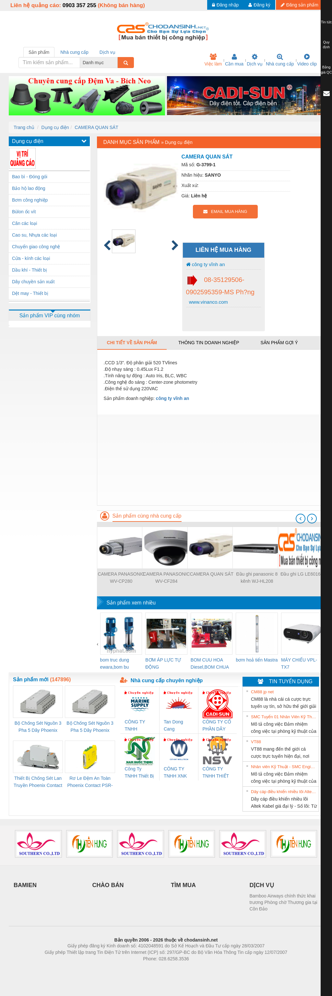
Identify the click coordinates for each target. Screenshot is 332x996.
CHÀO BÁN (108, 885)
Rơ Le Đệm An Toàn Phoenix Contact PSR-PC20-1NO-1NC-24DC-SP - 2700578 (89, 782)
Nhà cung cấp (280, 59)
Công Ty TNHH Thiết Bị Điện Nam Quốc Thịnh (139, 772)
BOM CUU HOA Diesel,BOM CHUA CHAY (210, 664)
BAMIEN (25, 885)
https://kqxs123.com (197, 968)
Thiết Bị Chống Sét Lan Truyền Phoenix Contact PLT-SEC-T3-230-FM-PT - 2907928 (38, 782)
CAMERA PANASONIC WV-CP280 (121, 577)
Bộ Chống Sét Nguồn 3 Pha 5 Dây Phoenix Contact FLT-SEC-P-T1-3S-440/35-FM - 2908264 (90, 727)
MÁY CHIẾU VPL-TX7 (299, 663)
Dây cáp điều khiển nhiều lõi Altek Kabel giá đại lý (284, 791)
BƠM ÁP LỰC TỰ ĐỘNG (163, 663)
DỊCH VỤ (262, 885)
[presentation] (300, 518)
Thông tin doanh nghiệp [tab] (208, 342)
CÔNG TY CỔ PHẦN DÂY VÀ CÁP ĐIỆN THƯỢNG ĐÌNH (217, 725)
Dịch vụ (255, 59)
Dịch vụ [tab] (107, 52)
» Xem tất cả (302, 691)
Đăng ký (259, 4)
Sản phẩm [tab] (39, 52)
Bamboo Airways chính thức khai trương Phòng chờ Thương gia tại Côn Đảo (283, 902)
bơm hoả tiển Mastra (257, 659)
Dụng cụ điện (55, 127)
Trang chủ (24, 127)
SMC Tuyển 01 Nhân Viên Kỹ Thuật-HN (284, 716)
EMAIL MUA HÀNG (225, 211)
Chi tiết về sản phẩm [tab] (132, 342)
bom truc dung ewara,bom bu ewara (114, 664)
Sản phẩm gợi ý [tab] (279, 342)
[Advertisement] (210, 460)
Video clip (307, 59)
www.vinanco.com (208, 302)
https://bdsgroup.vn (157, 968)
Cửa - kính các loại (31, 258)
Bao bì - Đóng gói (29, 176)
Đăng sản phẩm (299, 4)
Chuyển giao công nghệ (36, 246)
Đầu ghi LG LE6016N (302, 574)
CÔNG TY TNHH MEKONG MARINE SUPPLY (134, 725)
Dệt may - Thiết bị (30, 293)
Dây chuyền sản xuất (33, 281)
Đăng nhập (225, 4)
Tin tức (326, 22)
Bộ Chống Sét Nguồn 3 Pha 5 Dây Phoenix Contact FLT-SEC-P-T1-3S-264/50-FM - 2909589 (38, 727)
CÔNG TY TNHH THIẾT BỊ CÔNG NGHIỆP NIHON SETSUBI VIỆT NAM (216, 772)
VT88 (256, 741)
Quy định (326, 44)
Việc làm (213, 59)
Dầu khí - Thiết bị (29, 270)
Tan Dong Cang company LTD (178, 725)
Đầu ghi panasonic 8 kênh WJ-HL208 (257, 577)
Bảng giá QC (326, 69)
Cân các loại (24, 223)
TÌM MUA (183, 885)
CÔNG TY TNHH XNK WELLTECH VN (176, 772)
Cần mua (234, 59)
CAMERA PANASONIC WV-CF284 (166, 577)
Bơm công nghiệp (30, 200)
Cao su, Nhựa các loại (34, 235)
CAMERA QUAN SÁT (96, 127)
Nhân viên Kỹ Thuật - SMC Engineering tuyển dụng (284, 766)
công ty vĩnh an (205, 264)
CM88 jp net (262, 691)
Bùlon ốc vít (24, 211)
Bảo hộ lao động (28, 188)
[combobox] (115, 62)
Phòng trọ (125, 968)
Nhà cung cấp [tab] (74, 52)
